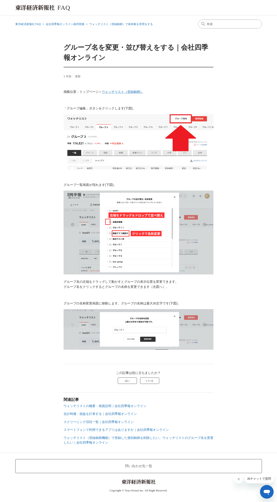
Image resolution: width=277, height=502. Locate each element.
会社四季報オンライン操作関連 (65, 24)
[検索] (230, 24)
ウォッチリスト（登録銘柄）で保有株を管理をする (121, 24)
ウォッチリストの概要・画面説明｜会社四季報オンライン (105, 406)
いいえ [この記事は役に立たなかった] (149, 380)
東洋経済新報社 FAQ (28, 24)
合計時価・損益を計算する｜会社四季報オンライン (100, 414)
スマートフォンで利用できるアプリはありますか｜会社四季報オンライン (116, 429)
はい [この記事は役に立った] (127, 380)
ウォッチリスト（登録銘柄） (122, 91)
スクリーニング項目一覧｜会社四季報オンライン (99, 422)
